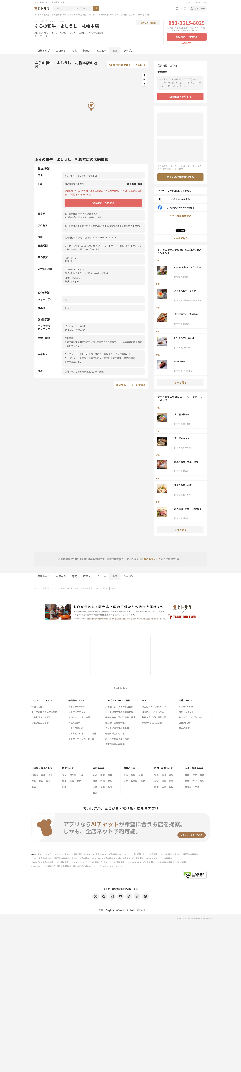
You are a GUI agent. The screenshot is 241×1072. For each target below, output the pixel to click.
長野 (110, 774)
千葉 (81, 774)
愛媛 (171, 774)
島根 (171, 780)
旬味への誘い (74, 723)
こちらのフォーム (151, 559)
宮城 (34, 780)
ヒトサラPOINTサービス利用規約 (140, 862)
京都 (140, 774)
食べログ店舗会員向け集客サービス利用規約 (49, 862)
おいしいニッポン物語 (79, 717)
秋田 (41, 780)
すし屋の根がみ (181, 414)
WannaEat (184, 723)
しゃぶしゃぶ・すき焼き (56, 32)
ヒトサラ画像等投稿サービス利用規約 (171, 862)
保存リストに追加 (148, 23)
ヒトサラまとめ (75, 728)
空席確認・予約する (187, 37)
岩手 (50, 774)
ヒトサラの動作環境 (73, 854)
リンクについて (125, 854)
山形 (48, 780)
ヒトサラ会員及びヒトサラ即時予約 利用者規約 (51, 858)
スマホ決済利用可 (73, 361)
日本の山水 (184, 728)
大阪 (126, 774)
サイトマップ (88, 854)
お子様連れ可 (121, 353)
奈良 (126, 780)
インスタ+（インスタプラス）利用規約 (86, 862)
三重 (95, 786)
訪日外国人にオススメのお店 (82, 733)
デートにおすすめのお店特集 (119, 712)
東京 (64, 774)
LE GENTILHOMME (184, 338)
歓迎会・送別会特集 (115, 723)
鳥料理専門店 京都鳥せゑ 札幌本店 (188, 314)
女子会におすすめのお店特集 (119, 706)
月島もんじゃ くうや (185, 290)
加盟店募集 (113, 854)
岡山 (156, 786)
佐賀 (194, 774)
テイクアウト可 (40, 36)
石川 (110, 786)
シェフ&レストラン (42, 700)
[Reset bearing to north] (144, 84)
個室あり (108, 353)
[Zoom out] (144, 79)
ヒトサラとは (57, 854)
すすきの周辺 (40, 588)
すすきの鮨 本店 (183, 485)
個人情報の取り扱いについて (85, 866)
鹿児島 (188, 786)
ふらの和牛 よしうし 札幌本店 (131, 14)
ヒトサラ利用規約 (166, 854)
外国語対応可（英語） (99, 357)
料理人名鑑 (37, 706)
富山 (102, 786)
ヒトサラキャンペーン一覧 (81, 739)
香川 (164, 774)
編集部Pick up (76, 700)
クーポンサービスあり (75, 357)
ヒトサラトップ (44, 854)
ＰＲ (144, 700)
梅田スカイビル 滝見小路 (154, 717)
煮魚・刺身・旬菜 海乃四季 (187, 461)
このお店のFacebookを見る (175, 207)
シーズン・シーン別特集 (117, 700)
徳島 (156, 774)
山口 (171, 786)
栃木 (79, 780)
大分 (194, 780)
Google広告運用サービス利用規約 (128, 858)
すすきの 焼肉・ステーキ (106, 14)
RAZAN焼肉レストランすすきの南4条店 (187, 267)
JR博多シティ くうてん (153, 712)
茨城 (72, 780)
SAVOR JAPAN (186, 706)
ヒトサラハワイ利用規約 (114, 862)
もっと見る (180, 382)
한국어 (140, 910)
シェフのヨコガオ (40, 723)
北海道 (46, 14)
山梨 (102, 774)
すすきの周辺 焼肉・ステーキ (83, 14)
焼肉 (36, 32)
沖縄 (197, 786)
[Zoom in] (144, 75)
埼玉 (64, 780)
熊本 (187, 780)
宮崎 (202, 780)
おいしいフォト (186, 712)
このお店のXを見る (173, 199)
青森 (43, 774)
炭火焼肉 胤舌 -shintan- (188, 508)
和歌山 (134, 780)
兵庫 (133, 774)
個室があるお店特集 (115, 744)
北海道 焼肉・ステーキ (60, 14)
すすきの (53, 588)
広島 (164, 786)
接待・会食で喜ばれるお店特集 (120, 717)
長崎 (202, 774)
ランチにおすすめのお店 (117, 728)
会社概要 (137, 854)
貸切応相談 (129, 357)
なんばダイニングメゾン (154, 706)
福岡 (187, 774)
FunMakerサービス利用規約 (43, 866)
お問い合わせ (101, 854)
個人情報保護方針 (64, 866)
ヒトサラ (37, 14)
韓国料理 (42, 32)
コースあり (96, 353)
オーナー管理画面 (149, 854)
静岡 (102, 780)
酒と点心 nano (181, 438)
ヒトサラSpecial (76, 706)
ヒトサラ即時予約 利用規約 (186, 854)
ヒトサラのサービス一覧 (196, 2)
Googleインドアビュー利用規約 (158, 858)
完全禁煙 (117, 357)
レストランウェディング (190, 717)
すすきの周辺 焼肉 (100, 588)
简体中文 (120, 910)
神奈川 (73, 774)
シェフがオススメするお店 (44, 712)
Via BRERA (179, 361)
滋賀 (142, 780)
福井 (95, 792)
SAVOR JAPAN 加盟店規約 (101, 858)
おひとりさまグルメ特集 (117, 739)
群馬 (64, 786)
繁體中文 (130, 910)
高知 (156, 780)
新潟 (95, 774)
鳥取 (164, 780)
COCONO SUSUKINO (152, 723)
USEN (33, 854)
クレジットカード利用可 (76, 353)
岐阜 (95, 780)
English (110, 910)
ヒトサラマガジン (77, 712)
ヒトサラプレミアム (41, 717)
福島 (34, 786)
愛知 (110, 780)
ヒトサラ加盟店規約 (80, 858)
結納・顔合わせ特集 (115, 733)
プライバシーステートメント (110, 866)
